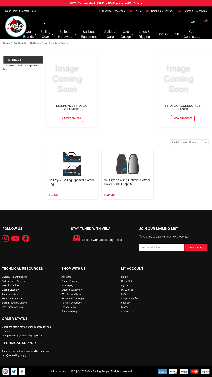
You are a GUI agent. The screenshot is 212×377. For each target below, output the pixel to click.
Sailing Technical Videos (14, 302)
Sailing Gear (46, 34)
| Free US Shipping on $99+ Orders (106, 3)
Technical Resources (111, 10)
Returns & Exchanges (192, 10)
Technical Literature (12, 298)
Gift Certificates (192, 34)
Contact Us (126, 311)
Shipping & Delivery (159, 10)
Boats (163, 34)
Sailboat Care (110, 34)
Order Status (127, 280)
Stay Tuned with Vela (13, 306)
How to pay (67, 285)
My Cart (125, 285)
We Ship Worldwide (71, 293)
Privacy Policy (68, 306)
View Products (71, 118)
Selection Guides (10, 285)
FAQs (135, 10)
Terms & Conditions (71, 302)
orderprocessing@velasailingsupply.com (22, 335)
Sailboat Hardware (67, 34)
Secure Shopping (70, 280)
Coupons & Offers (130, 298)
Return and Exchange (72, 298)
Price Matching (69, 311)
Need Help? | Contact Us (20, 10)
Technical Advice (10, 293)
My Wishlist (127, 289)
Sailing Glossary (10, 289)
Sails (176, 34)
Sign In (124, 276)
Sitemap (125, 302)
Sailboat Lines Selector (14, 280)
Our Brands (29, 34)
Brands (124, 306)
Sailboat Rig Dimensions (14, 276)
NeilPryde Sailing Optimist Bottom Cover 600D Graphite (127, 181)
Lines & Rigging (146, 34)
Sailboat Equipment (90, 34)
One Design (127, 34)
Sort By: (176, 142)
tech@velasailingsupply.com (16, 355)
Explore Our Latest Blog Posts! (102, 239)
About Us (66, 276)
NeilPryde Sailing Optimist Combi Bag (71, 181)
